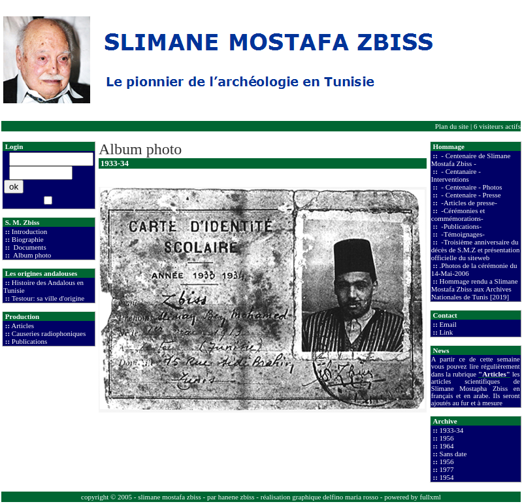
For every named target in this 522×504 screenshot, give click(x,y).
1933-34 (452, 430)
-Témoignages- (462, 234)
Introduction (29, 231)
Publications (29, 341)
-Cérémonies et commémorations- (458, 214)
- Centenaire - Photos (471, 187)
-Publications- (460, 226)
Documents (29, 247)
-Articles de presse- (468, 203)
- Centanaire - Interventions (456, 175)
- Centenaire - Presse (470, 195)
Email (448, 324)
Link (446, 332)
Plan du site (451, 126)
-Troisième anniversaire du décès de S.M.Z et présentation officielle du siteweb (475, 249)
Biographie (28, 239)
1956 (447, 438)
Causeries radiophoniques (49, 333)
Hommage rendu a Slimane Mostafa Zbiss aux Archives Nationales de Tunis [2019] (474, 289)
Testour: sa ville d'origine (48, 298)
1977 (447, 469)
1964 (447, 446)
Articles (22, 325)
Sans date (453, 454)
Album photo (32, 255)
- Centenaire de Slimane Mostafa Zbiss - (471, 159)
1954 (447, 477)
